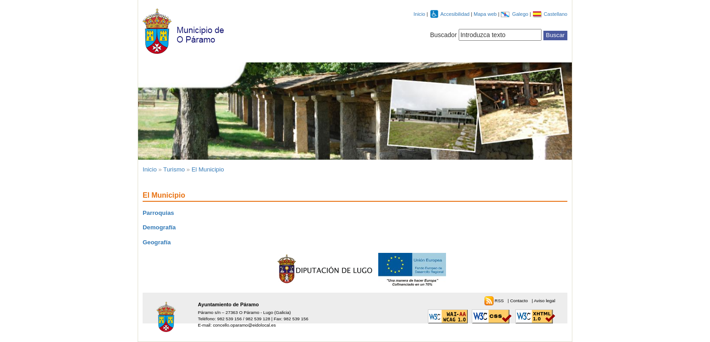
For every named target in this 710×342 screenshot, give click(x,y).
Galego (521, 14)
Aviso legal (544, 300)
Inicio (419, 14)
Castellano (555, 14)
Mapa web (486, 14)
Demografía (159, 227)
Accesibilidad (455, 14)
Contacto (519, 300)
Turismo (174, 169)
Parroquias (158, 212)
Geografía (157, 242)
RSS (499, 300)
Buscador (443, 34)
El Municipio (208, 169)
